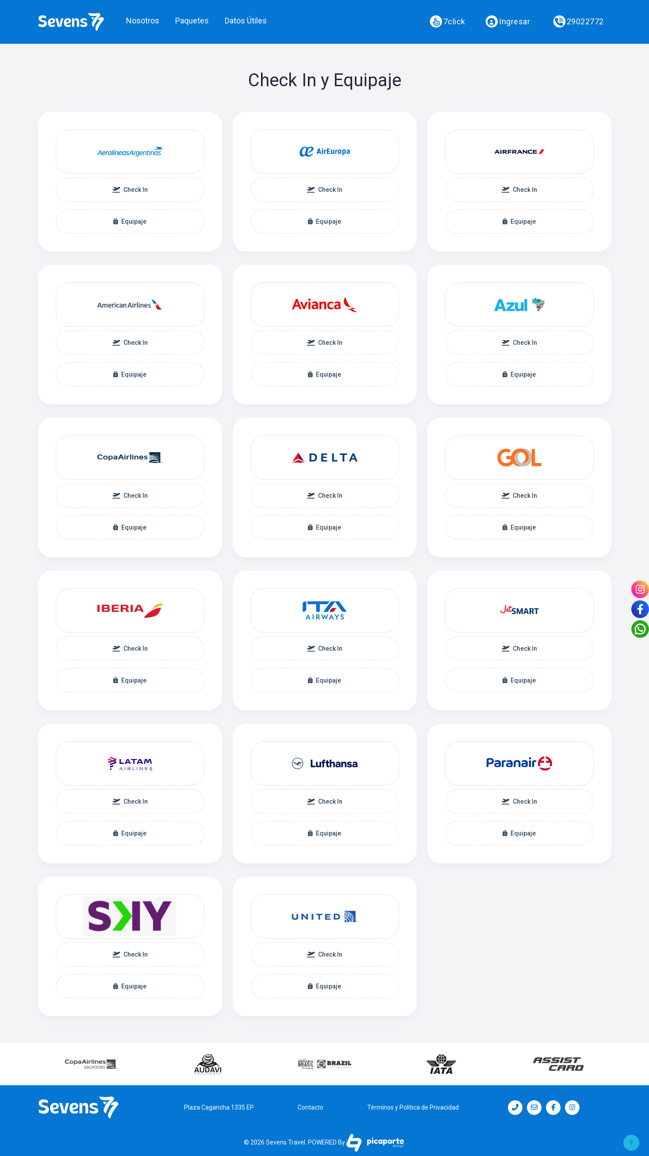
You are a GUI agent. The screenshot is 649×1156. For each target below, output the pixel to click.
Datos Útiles (246, 20)
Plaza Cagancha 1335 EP (219, 1107)
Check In (130, 189)
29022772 (578, 21)
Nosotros (142, 20)
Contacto (310, 1107)
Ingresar (508, 21)
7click (447, 21)
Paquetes (192, 20)
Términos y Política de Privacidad (413, 1107)
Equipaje (129, 221)
